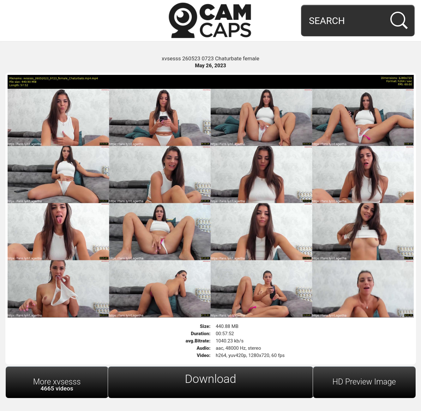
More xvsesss (57, 384)
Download (210, 379)
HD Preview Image (364, 381)
